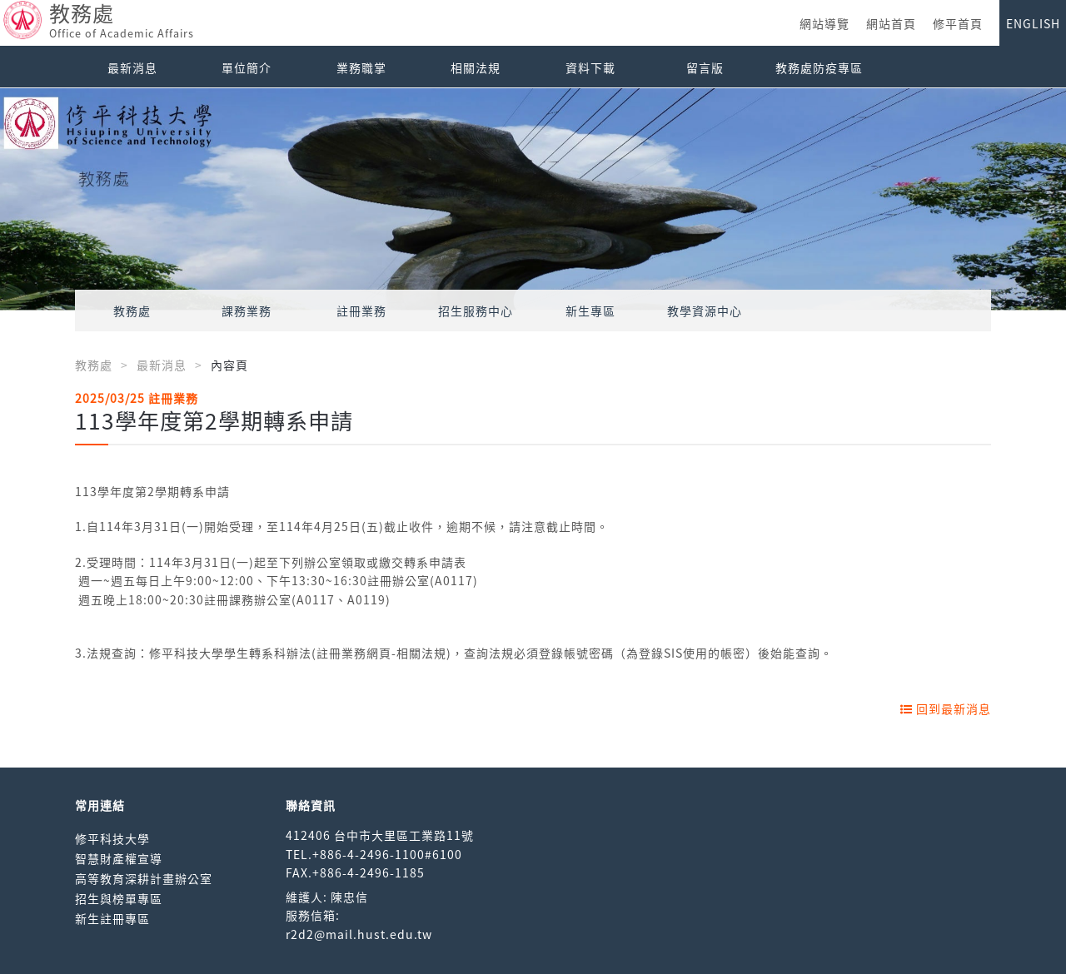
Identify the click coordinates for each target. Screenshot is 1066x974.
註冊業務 (361, 310)
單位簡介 (246, 67)
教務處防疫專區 (819, 67)
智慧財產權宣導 (118, 858)
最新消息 (132, 67)
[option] (533, 199)
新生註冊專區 (112, 918)
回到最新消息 (945, 708)
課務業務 (246, 310)
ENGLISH (1033, 23)
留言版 (705, 67)
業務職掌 (361, 67)
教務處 (132, 310)
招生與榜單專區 (118, 898)
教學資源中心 (704, 310)
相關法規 (476, 67)
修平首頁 (958, 23)
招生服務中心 (475, 310)
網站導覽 (824, 23)
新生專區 (590, 310)
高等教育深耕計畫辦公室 (143, 878)
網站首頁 (891, 23)
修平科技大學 (112, 838)
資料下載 (590, 67)
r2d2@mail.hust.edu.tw (359, 934)
